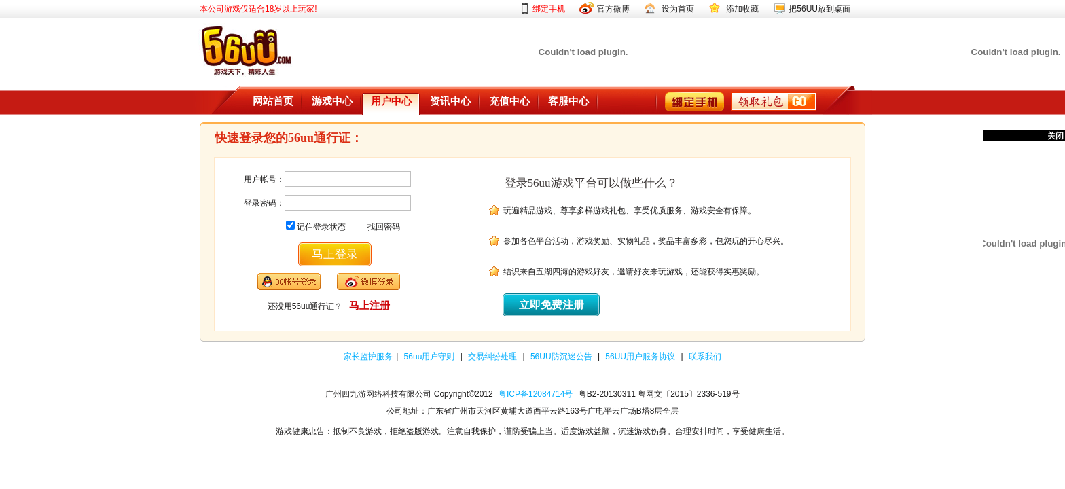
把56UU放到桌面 (819, 9)
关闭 (1055, 136)
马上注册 (369, 305)
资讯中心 (450, 101)
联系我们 (705, 356)
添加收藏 (742, 9)
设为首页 (678, 9)
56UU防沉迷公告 (562, 356)
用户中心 (391, 101)
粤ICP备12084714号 (536, 394)
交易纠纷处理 (493, 356)
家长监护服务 (368, 356)
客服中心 (568, 101)
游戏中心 (332, 101)
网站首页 (273, 101)
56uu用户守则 (430, 356)
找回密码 (383, 227)
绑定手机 (548, 9)
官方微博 (613, 9)
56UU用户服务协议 (641, 356)
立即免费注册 (551, 304)
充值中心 (509, 101)
